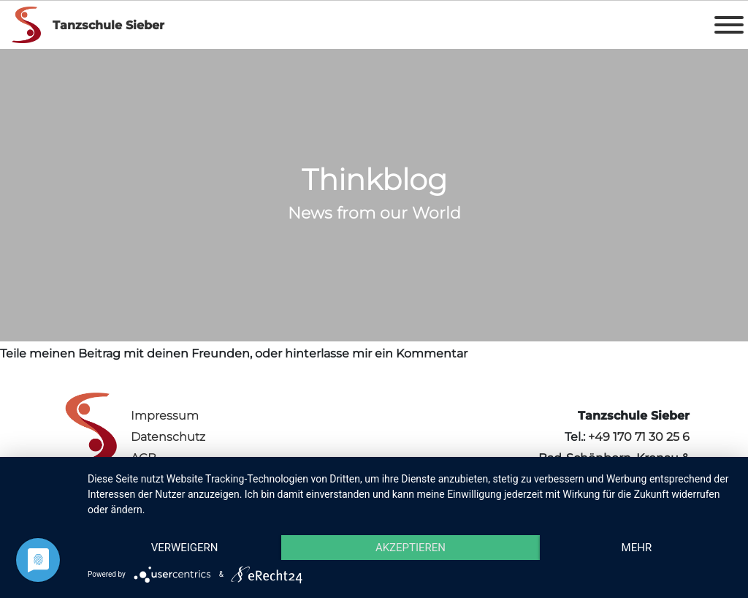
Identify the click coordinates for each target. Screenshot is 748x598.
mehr (637, 547)
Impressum (165, 416)
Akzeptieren (410, 547)
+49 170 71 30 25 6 (639, 437)
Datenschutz (168, 437)
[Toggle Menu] (729, 25)
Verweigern (184, 547)
